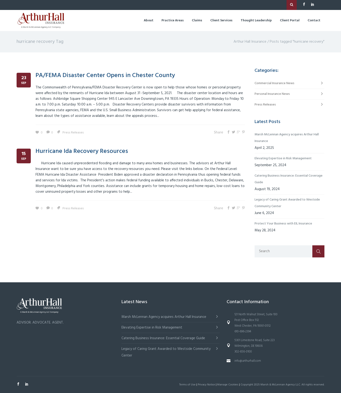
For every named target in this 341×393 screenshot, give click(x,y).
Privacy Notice (206, 384)
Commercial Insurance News (274, 83)
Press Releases (73, 132)
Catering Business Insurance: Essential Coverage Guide (289, 179)
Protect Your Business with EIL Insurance (283, 223)
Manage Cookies (227, 384)
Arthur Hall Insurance (249, 42)
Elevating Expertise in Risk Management (283, 158)
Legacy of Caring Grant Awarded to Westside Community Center (287, 203)
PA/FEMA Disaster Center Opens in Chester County (105, 75)
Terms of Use (187, 384)
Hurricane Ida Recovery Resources (82, 151)
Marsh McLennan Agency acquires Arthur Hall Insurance (287, 138)
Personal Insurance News (272, 94)
